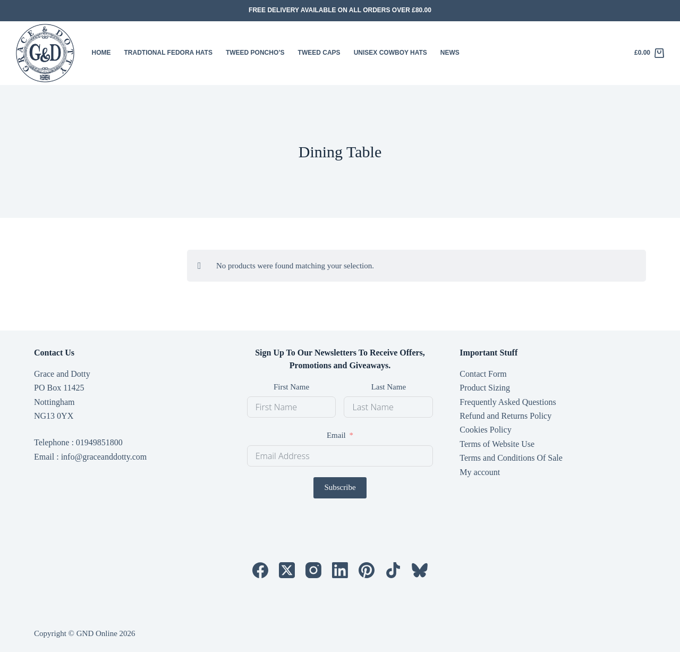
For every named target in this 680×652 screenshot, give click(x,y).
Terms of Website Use (497, 443)
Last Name (388, 387)
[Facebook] (260, 570)
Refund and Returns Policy (505, 415)
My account (480, 472)
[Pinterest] (367, 570)
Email (336, 435)
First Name (291, 387)
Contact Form (483, 373)
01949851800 (99, 442)
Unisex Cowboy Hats (390, 52)
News (450, 52)
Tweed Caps (319, 52)
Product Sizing (485, 387)
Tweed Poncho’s (255, 52)
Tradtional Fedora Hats (168, 52)
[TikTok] (393, 570)
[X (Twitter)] (287, 570)
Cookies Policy (485, 429)
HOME (101, 52)
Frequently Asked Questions (508, 402)
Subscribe (339, 487)
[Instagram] (313, 570)
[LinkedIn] (340, 570)
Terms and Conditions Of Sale (511, 457)
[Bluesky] (420, 570)
